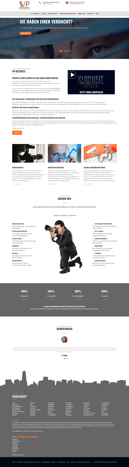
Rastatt (86, 406)
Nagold (68, 413)
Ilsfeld (49, 411)
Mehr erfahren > (16, 184)
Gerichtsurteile (61, 462)
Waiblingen (104, 413)
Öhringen (86, 403)
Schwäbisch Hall (88, 415)
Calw (31, 404)
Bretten (14, 415)
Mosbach (68, 409)
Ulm (102, 411)
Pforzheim (87, 404)
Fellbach (32, 415)
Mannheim (69, 408)
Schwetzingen (105, 403)
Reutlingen (87, 408)
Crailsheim (33, 406)
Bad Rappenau (16, 408)
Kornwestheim (52, 415)
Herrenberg (51, 409)
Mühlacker (69, 411)
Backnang (15, 404)
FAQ (97, 15)
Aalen (13, 403)
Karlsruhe (50, 413)
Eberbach (33, 408)
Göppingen (51, 404)
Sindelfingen (105, 404)
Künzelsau (69, 403)
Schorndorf (87, 411)
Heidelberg (51, 406)
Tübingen (104, 409)
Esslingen (33, 413)
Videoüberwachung (68, 15)
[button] (59, 51)
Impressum (74, 462)
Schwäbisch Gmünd (89, 413)
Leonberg (68, 404)
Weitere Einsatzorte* (18, 455)
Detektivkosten (46, 462)
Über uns (81, 15)
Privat (43, 15)
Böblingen (15, 413)
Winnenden (104, 415)
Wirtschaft (53, 15)
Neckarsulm (69, 415)
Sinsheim (104, 406)
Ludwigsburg (69, 406)
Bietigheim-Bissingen (18, 411)
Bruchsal (32, 403)
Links (68, 462)
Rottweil (86, 409)
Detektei (34, 15)
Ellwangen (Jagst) (35, 409)
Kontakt (90, 15)
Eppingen (33, 411)
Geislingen (51, 403)
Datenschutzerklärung (84, 462)
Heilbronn (51, 408)
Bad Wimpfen (16, 409)
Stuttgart (104, 408)
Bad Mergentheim (17, 406)
